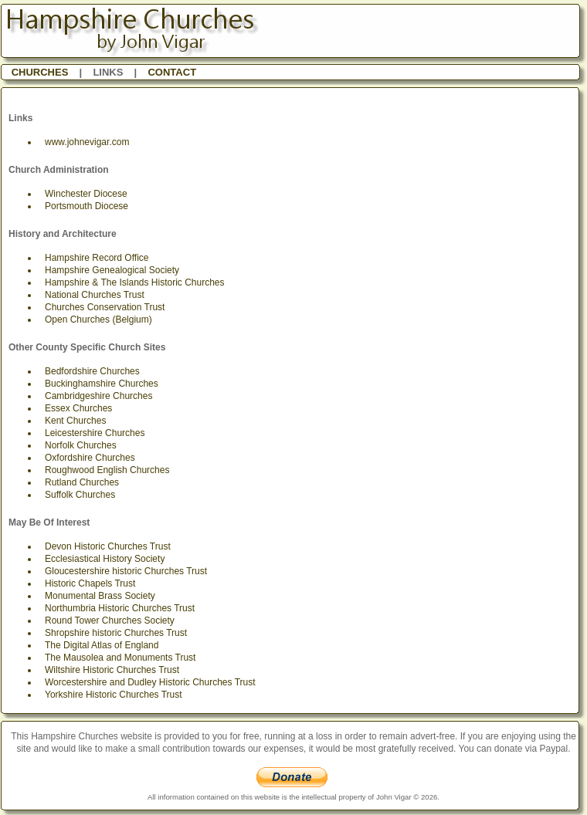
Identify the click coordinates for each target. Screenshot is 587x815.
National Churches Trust (94, 294)
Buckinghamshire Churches (101, 383)
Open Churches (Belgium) (98, 319)
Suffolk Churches (80, 494)
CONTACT (172, 72)
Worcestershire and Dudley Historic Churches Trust (150, 682)
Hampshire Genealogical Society (112, 270)
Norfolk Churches (81, 445)
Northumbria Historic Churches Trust (120, 608)
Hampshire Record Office (97, 257)
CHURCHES (40, 72)
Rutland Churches (82, 482)
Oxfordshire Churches (90, 457)
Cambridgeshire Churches (98, 396)
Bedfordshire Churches (92, 371)
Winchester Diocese (86, 193)
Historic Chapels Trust (90, 583)
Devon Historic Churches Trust (108, 546)
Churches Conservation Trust (105, 307)
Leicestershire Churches (94, 433)
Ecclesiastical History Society (105, 558)
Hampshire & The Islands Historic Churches (135, 282)
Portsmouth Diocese (86, 206)
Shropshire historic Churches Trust (116, 632)
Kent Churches (75, 420)
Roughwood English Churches (107, 470)
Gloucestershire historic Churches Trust (126, 571)
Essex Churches (78, 408)
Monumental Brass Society (100, 595)
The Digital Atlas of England (101, 645)
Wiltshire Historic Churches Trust (112, 670)
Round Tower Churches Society (110, 620)
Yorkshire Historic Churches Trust (113, 694)
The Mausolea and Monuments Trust (120, 657)
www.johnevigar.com (87, 142)
